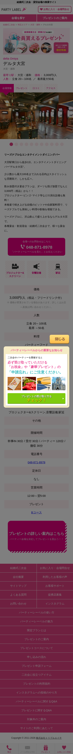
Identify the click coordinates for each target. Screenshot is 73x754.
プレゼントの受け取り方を (37, 398)
